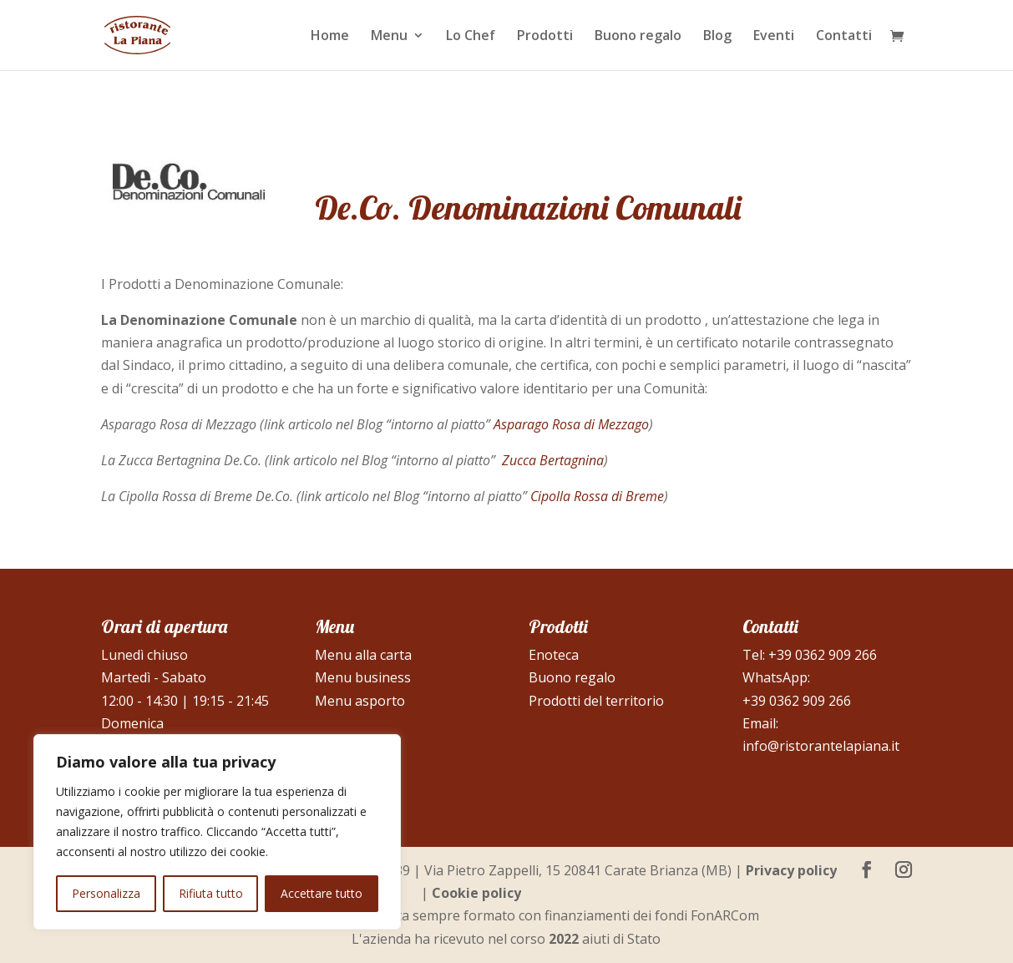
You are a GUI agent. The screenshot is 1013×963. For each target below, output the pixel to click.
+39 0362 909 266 (822, 655)
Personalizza (106, 893)
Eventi (773, 36)
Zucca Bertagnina (553, 460)
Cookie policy (476, 893)
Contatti (844, 36)
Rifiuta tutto (211, 893)
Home (330, 36)
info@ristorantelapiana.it (820, 746)
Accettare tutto (321, 893)
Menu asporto (360, 701)
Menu (389, 36)
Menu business (363, 677)
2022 (564, 939)
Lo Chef (470, 36)
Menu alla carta (363, 655)
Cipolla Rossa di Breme (597, 496)
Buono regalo (638, 36)
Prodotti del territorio (596, 701)
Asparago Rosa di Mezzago (571, 424)
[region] (217, 832)
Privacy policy (791, 870)
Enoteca (554, 655)
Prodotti (545, 36)
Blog (717, 36)
